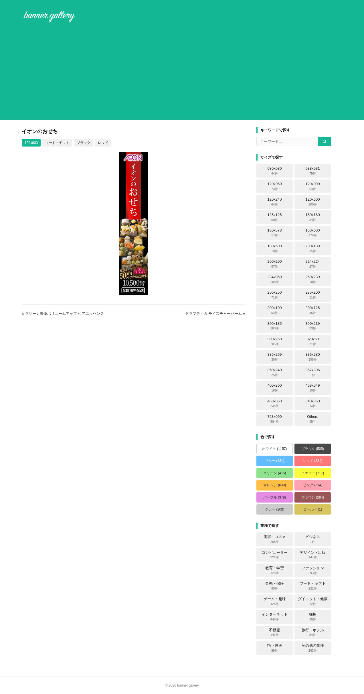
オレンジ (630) (274, 485)
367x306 (313, 372)
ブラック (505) (312, 449)
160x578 (275, 232)
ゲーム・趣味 (275, 601)
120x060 (275, 186)
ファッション (313, 570)
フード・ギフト (57, 143)
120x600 (31, 143)
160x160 (313, 217)
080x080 (275, 170)
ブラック (83, 143)
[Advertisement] (182, 73)
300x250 (275, 341)
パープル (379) (274, 497)
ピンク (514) (312, 485)
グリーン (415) (274, 473)
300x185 (275, 326)
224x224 (313, 263)
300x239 (313, 326)
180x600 (275, 248)
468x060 (275, 403)
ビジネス (312, 539)
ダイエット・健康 (313, 601)
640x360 (313, 403)
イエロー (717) (312, 473)
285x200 (313, 294)
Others (312, 419)
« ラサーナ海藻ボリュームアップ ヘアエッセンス (63, 313)
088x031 (313, 170)
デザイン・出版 (313, 554)
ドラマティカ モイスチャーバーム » (215, 313)
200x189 (313, 248)
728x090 (275, 419)
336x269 (275, 356)
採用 (312, 616)
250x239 (313, 279)
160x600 (313, 232)
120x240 (275, 201)
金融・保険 (274, 585)
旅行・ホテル (313, 632)
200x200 (275, 263)
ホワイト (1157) (274, 449)
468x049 (313, 387)
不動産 (274, 632)
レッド (103, 143)
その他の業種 (313, 648)
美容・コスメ (275, 539)
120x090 (313, 186)
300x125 (313, 310)
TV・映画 (275, 648)
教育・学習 (274, 570)
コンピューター (275, 554)
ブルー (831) (274, 461)
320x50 (312, 341)
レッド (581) (312, 461)
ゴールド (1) (312, 509)
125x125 (275, 217)
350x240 (275, 372)
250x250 (275, 294)
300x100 (275, 310)
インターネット (275, 616)
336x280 (313, 356)
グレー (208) (274, 509)
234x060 (275, 279)
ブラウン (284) (312, 497)
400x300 (275, 387)
